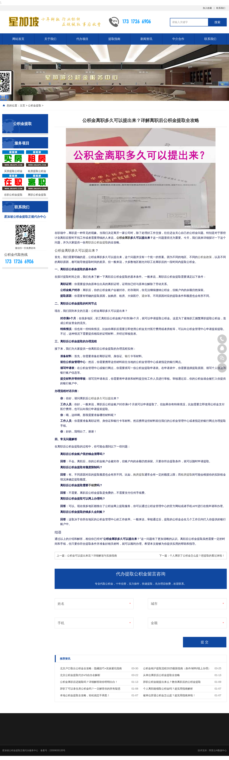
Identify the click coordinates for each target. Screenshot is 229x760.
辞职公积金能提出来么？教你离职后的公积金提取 (172, 681)
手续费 (92, 485)
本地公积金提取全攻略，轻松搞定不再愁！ (85, 695)
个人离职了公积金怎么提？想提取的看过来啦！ (197, 555)
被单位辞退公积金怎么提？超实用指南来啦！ (169, 695)
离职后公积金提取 (97, 242)
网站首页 (18, 38)
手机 (61, 623)
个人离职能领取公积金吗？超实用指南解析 (168, 688)
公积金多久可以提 (99, 398)
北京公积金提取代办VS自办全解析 (80, 675)
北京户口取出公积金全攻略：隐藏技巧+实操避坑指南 (91, 668)
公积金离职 (123, 237)
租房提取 (186, 474)
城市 (154, 604)
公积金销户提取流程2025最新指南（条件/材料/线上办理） (177, 668)
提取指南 (114, 38)
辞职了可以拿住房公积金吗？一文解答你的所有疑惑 (90, 688)
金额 (154, 623)
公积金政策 (205, 257)
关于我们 (50, 38)
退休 (144, 295)
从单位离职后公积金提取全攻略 (161, 675)
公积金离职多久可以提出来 (75, 250)
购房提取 (138, 474)
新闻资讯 (146, 38)
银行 (127, 356)
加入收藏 (207, 8)
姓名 (61, 604)
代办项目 (82, 38)
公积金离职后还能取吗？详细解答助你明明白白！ (89, 681)
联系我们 (220, 8)
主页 (22, 105)
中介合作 (178, 38)
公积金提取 (34, 105)
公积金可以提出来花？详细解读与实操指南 (92, 555)
